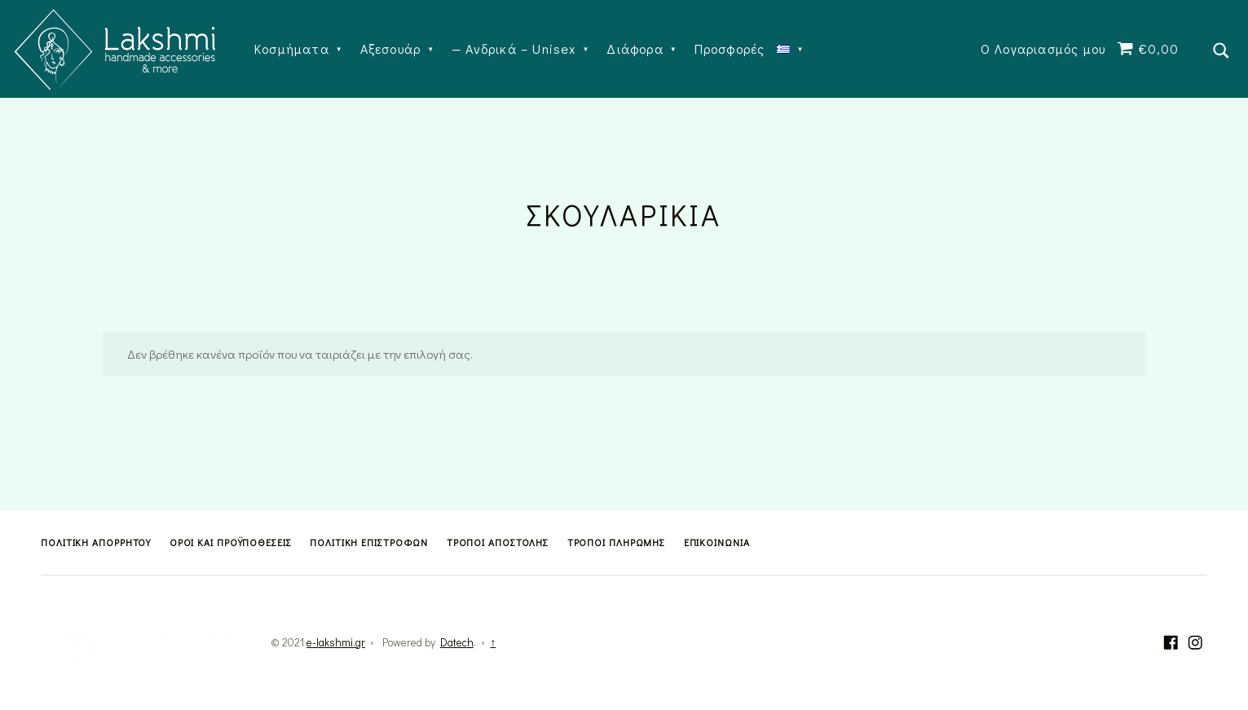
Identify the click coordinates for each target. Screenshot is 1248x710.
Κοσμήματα (291, 48)
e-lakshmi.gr (335, 642)
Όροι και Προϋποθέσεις (231, 542)
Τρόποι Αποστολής (498, 542)
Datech (457, 642)
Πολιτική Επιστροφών (369, 542)
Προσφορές (730, 48)
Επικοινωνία (717, 542)
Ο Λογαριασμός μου (1043, 48)
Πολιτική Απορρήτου (96, 542)
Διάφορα (634, 48)
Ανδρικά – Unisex (520, 48)
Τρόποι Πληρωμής (616, 542)
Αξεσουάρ (390, 48)
